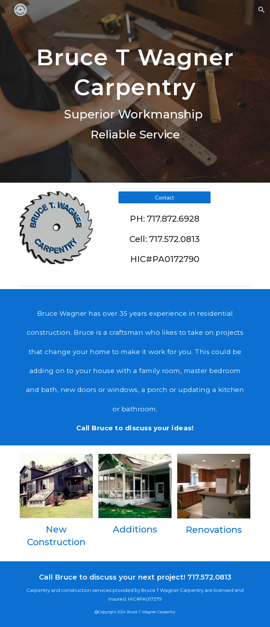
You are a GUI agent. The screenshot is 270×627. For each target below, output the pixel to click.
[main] (135, 91)
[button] (261, 9)
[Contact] (164, 197)
